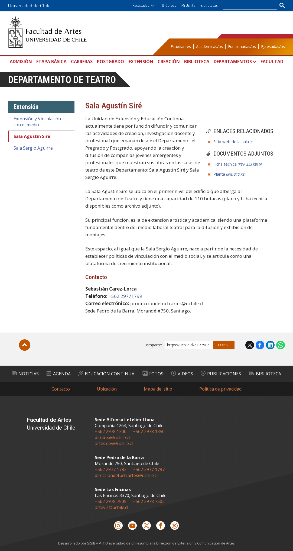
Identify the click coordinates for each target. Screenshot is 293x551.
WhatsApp (280, 345)
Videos (182, 374)
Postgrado (110, 62)
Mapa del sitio (158, 389)
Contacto (60, 389)
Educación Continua (106, 374)
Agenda (59, 374)
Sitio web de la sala (231, 141)
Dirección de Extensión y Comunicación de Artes (195, 543)
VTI (101, 543)
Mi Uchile (188, 5)
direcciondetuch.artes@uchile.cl (126, 475)
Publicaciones (221, 374)
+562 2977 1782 (110, 469)
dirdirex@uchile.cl (112, 437)
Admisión (21, 62)
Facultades (141, 5)
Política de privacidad (220, 389)
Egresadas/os (273, 46)
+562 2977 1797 (149, 469)
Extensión (141, 62)
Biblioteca (196, 62)
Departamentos (233, 62)
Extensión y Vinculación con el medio (37, 122)
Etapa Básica (51, 62)
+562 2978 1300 (110, 431)
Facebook (259, 345)
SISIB (91, 543)
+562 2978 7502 (149, 501)
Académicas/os (209, 46)
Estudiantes (181, 46)
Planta (229, 174)
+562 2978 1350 (149, 431)
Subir (24, 345)
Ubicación (107, 389)
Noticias (25, 374)
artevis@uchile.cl (111, 507)
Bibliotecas (209, 5)
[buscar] (247, 6)
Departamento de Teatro (62, 79)
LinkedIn (270, 345)
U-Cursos (169, 5)
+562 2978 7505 (110, 501)
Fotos (152, 374)
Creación (169, 62)
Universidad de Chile (122, 543)
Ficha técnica (235, 164)
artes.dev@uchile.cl (114, 443)
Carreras (82, 62)
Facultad (272, 62)
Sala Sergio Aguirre (33, 148)
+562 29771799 (125, 296)
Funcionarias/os (242, 46)
